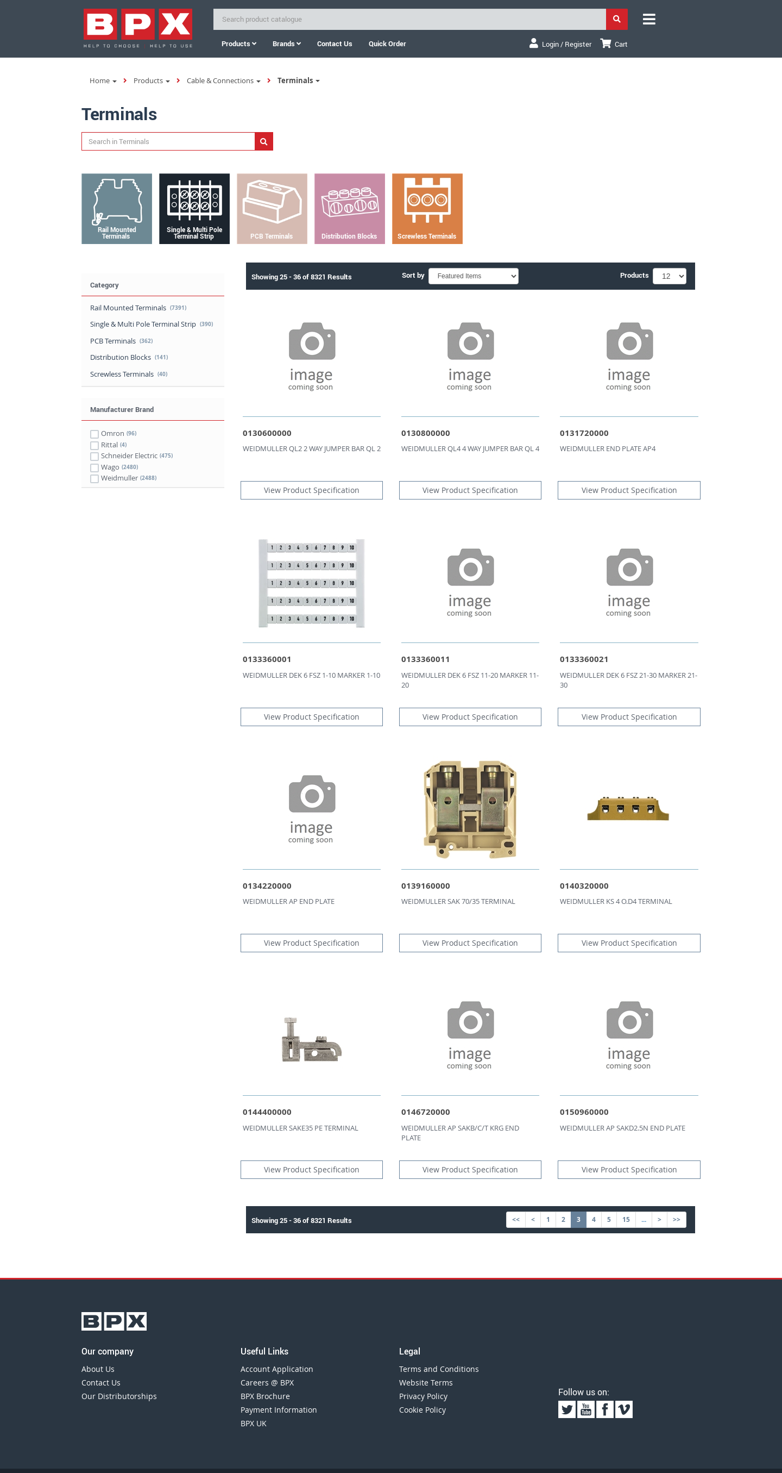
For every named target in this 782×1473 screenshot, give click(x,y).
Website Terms (426, 1382)
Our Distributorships (119, 1396)
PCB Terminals (121, 341)
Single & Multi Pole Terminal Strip (151, 324)
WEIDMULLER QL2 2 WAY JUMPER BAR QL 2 (312, 448)
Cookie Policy (422, 1410)
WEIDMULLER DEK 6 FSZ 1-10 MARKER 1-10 (311, 675)
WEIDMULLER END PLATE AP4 (607, 448)
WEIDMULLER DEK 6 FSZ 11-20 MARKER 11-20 (470, 680)
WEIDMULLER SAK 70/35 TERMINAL (458, 901)
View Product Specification (312, 490)
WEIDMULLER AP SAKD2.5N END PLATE (622, 1128)
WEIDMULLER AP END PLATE (289, 901)
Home (103, 80)
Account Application (277, 1369)
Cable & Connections (224, 80)
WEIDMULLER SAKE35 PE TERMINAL (300, 1128)
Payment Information (279, 1410)
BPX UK (254, 1423)
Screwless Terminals (128, 374)
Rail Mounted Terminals (138, 308)
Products (239, 43)
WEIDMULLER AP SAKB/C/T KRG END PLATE (460, 1133)
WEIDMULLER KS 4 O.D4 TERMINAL (616, 901)
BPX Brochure (265, 1396)
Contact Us (101, 1382)
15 (626, 1219)
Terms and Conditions (439, 1369)
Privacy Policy (423, 1396)
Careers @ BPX (267, 1382)
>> (676, 1219)
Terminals (299, 80)
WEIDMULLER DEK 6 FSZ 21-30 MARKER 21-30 (628, 680)
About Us (98, 1369)
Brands (287, 43)
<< (516, 1219)
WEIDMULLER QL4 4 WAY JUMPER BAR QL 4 (470, 448)
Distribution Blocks (129, 357)
